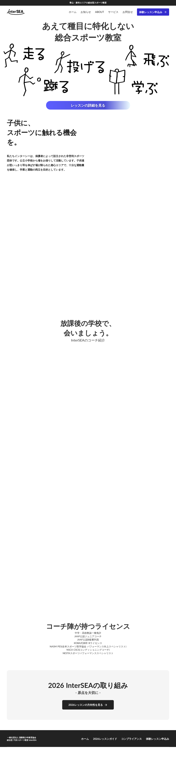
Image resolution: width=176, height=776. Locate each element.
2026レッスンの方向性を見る (85, 704)
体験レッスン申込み (150, 12)
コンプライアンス (131, 738)
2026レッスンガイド (105, 738)
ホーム (85, 738)
